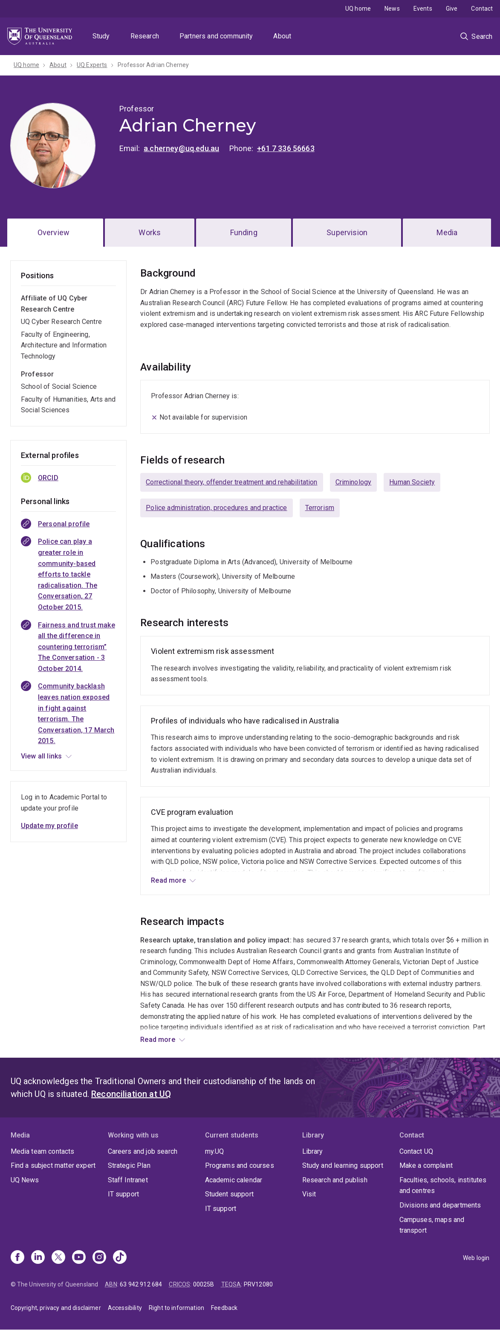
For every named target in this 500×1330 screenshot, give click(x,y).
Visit (309, 1194)
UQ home (358, 8)
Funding (243, 232)
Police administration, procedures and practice (216, 508)
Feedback (224, 1307)
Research (144, 36)
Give (452, 8)
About (282, 36)
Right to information (176, 1307)
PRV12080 (258, 1284)
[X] (58, 1258)
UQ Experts (92, 64)
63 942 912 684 (141, 1284)
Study (101, 36)
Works (150, 232)
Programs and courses (239, 1165)
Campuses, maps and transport (432, 1225)
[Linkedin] (38, 1258)
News (392, 8)
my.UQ (214, 1151)
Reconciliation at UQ (131, 1094)
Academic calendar (234, 1180)
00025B (203, 1284)
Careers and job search (143, 1151)
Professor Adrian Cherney (153, 64)
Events (422, 8)
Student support (229, 1194)
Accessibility (125, 1307)
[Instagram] (99, 1258)
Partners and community (216, 36)
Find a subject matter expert (53, 1165)
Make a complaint (426, 1165)
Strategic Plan (129, 1165)
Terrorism (319, 508)
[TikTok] (120, 1258)
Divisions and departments (440, 1205)
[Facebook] (17, 1258)
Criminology (353, 482)
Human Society (412, 482)
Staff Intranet (128, 1180)
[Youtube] (79, 1258)
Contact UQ (416, 1151)
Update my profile (49, 826)
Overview (53, 232)
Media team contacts (43, 1151)
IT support (123, 1194)
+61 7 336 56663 (285, 148)
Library (312, 1151)
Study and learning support (342, 1165)
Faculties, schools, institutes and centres (443, 1185)
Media (446, 232)
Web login (476, 1257)
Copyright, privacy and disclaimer (56, 1307)
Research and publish (334, 1180)
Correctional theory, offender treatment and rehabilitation (231, 482)
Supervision (347, 232)
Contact (482, 8)
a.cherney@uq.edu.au (181, 148)
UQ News (25, 1180)
